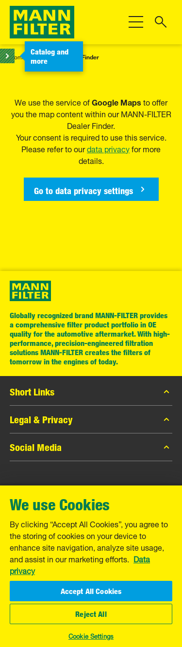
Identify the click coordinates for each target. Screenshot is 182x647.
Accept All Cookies (91, 591)
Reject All (91, 614)
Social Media (91, 447)
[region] (91, 566)
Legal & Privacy (91, 419)
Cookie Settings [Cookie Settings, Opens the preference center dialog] (91, 635)
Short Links (91, 391)
